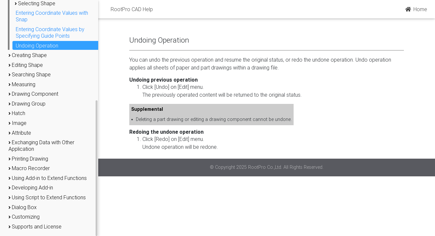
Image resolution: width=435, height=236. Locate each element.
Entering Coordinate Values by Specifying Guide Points (50, 32)
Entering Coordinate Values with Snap (52, 16)
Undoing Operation (37, 45)
